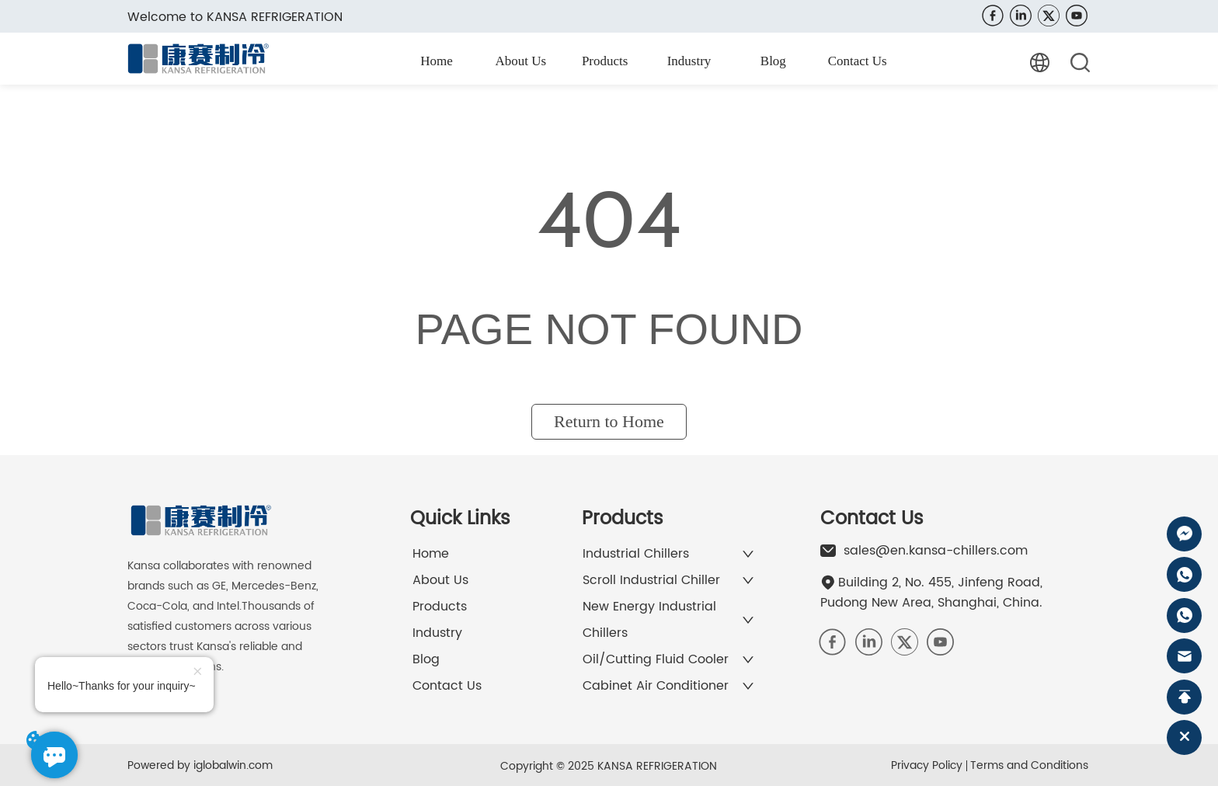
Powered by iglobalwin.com (200, 765)
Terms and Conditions (1029, 765)
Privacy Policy (926, 765)
